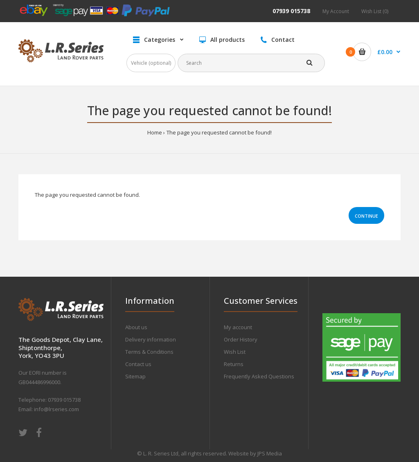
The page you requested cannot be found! (219, 132)
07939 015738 (291, 11)
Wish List (235, 351)
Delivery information (150, 339)
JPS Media (269, 453)
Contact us (138, 364)
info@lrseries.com (56, 409)
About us (136, 327)
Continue (366, 216)
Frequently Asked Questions (259, 376)
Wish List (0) (374, 11)
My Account (335, 11)
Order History (240, 339)
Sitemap (135, 376)
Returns (233, 364)
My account (238, 327)
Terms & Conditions (149, 351)
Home (154, 132)
